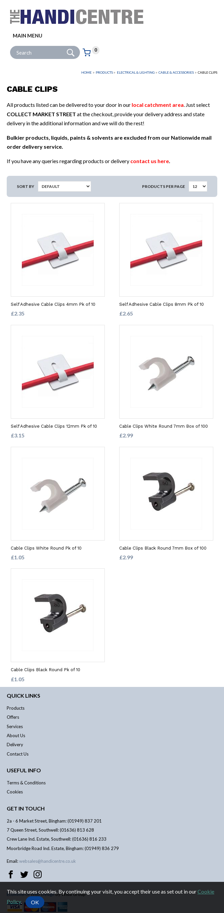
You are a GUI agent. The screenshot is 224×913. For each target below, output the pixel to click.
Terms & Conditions (26, 782)
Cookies (15, 791)
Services (15, 726)
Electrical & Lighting (136, 72)
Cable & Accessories (176, 72)
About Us (16, 735)
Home (86, 72)
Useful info (24, 770)
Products (104, 72)
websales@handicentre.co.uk (47, 861)
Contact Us (18, 754)
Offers (13, 717)
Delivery (15, 744)
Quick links (23, 695)
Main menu (27, 35)
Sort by (25, 186)
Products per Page (163, 186)
